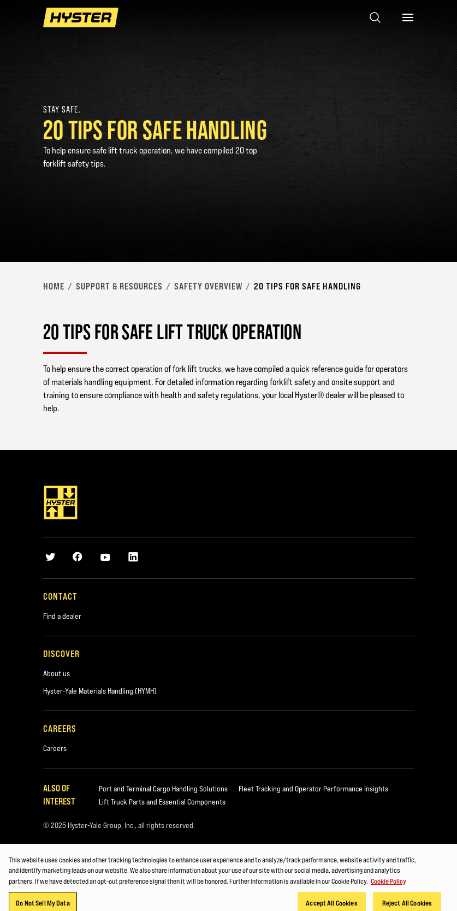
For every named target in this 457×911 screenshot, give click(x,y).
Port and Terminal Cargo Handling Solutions (163, 788)
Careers (55, 748)
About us (56, 673)
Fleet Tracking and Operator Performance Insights (313, 788)
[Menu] (407, 17)
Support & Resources (119, 286)
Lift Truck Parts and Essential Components (162, 801)
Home (53, 286)
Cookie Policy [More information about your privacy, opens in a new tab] (388, 887)
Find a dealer (62, 616)
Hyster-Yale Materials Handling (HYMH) (100, 691)
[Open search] (375, 17)
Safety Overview (208, 286)
